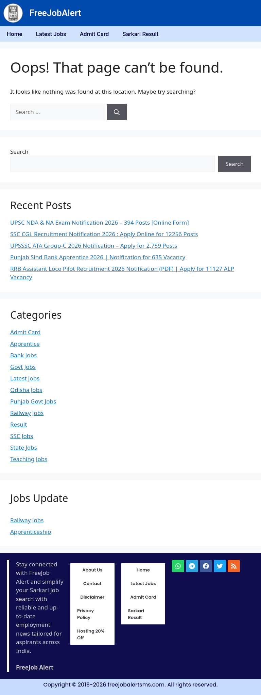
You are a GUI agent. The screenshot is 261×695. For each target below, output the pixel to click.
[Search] (117, 112)
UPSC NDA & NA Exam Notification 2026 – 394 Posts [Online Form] (99, 222)
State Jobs (23, 447)
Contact (92, 583)
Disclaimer (92, 597)
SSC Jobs (21, 436)
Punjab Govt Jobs (33, 401)
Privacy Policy (85, 614)
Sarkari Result (140, 34)
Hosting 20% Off (91, 634)
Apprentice (25, 344)
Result (18, 424)
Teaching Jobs (28, 459)
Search (19, 151)
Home (14, 34)
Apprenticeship (30, 532)
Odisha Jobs (26, 390)
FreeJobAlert (55, 13)
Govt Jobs (23, 367)
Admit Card (94, 34)
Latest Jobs (51, 34)
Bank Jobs (23, 355)
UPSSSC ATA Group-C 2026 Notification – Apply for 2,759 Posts (93, 245)
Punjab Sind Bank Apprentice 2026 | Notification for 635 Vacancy (97, 257)
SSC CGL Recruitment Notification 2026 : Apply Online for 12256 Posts (104, 234)
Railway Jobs (27, 413)
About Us (92, 570)
